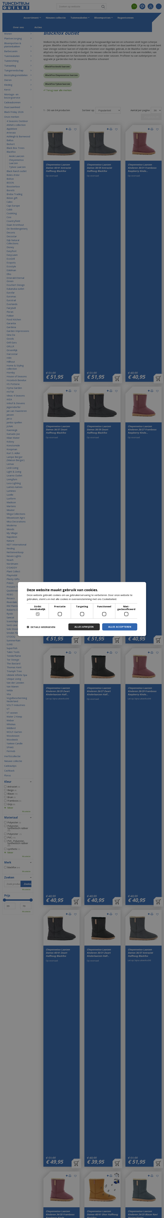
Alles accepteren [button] (119, 626)
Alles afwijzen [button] (84, 626)
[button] (41, 627)
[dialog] (82, 609)
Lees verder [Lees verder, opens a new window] (124, 598)
